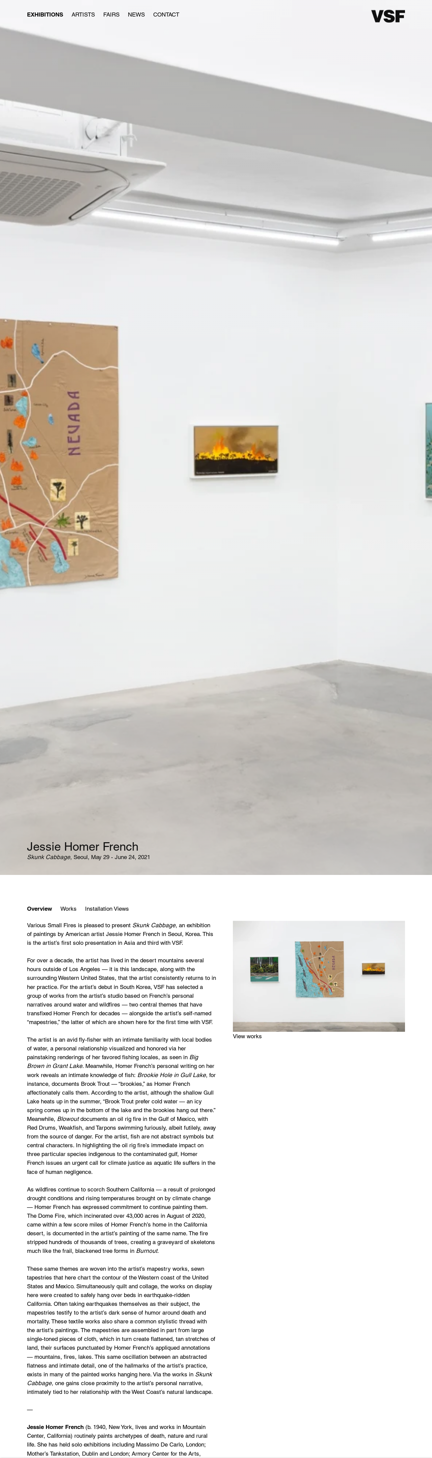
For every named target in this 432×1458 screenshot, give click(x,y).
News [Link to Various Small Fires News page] (136, 14)
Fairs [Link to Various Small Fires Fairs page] (111, 14)
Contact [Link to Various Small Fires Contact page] (166, 14)
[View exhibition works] (319, 976)
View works (247, 1036)
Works (68, 908)
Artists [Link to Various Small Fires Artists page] (83, 14)
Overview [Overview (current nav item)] (39, 908)
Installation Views (107, 908)
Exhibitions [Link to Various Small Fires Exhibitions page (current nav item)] (45, 14)
